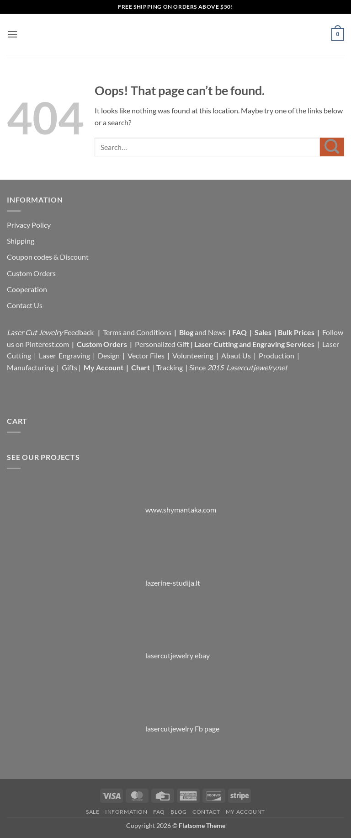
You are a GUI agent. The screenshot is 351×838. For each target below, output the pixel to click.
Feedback (79, 332)
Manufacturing (30, 367)
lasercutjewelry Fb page (182, 728)
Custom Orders (31, 273)
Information (126, 811)
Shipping (20, 240)
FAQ (240, 332)
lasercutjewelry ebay (177, 655)
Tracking (170, 367)
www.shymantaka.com (180, 509)
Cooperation (27, 289)
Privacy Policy (29, 224)
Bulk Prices (296, 332)
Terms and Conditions (137, 332)
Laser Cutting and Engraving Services (254, 344)
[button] (12, 34)
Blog (187, 332)
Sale (92, 811)
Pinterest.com (47, 344)
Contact (206, 811)
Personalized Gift (162, 344)
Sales (264, 332)
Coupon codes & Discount (48, 256)
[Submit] (332, 147)
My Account (103, 367)
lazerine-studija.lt (172, 582)
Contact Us (25, 305)
